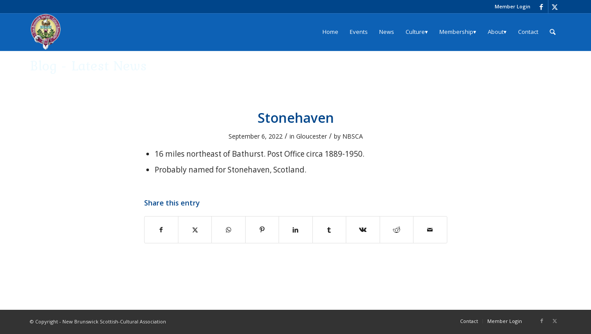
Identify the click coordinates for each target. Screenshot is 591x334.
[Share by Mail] (430, 230)
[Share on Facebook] (161, 230)
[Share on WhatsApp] (228, 230)
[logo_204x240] (46, 32)
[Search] (552, 32)
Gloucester (311, 136)
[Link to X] (555, 6)
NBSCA (352, 136)
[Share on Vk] (362, 230)
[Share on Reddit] (396, 230)
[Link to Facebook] (541, 6)
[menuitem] (510, 6)
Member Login (512, 6)
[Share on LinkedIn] (295, 230)
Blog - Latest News (88, 65)
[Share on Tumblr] (329, 230)
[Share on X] (194, 230)
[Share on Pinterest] (262, 230)
